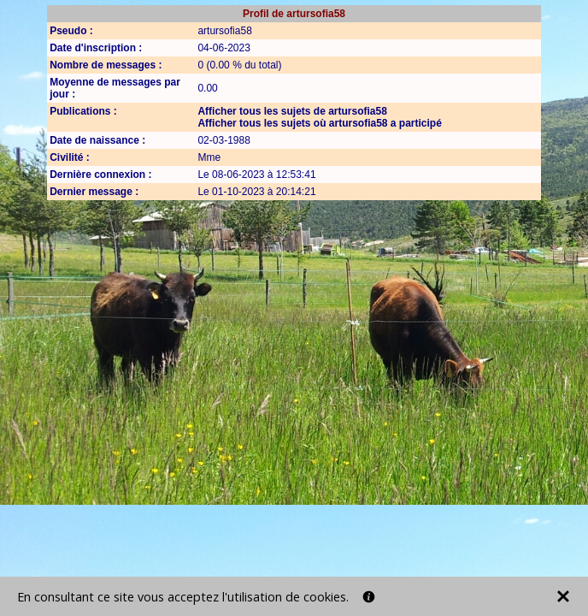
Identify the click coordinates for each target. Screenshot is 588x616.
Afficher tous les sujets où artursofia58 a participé (319, 123)
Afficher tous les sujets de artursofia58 (291, 111)
